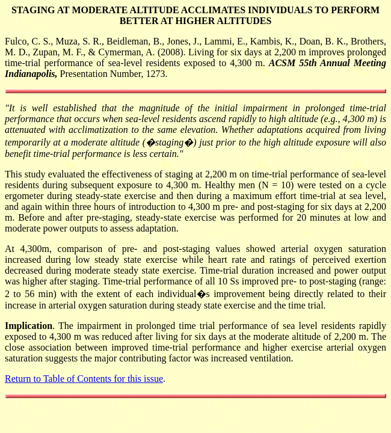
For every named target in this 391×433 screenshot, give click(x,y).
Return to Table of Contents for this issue (84, 378)
